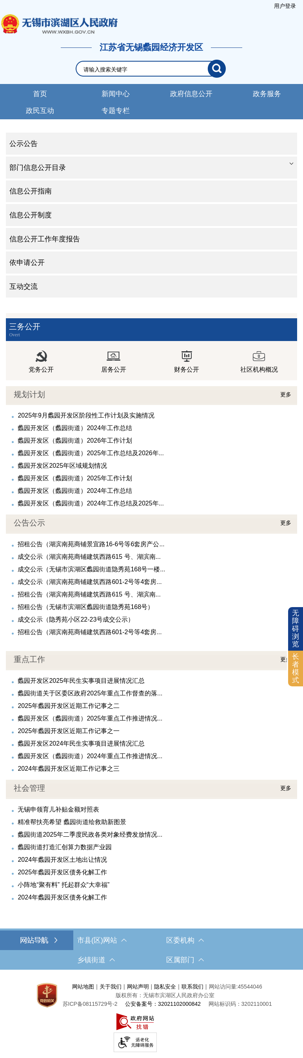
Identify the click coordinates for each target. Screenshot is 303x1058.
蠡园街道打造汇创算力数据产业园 (65, 847)
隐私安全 (165, 986)
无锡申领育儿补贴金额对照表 (58, 809)
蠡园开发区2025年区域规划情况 (62, 465)
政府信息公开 (191, 94)
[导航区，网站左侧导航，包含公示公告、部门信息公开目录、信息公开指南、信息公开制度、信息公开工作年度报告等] (151, 215)
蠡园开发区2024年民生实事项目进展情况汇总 (81, 743)
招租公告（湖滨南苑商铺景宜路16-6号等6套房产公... (91, 544)
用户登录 (285, 6)
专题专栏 (116, 111)
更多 (285, 394)
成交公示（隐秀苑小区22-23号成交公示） (76, 619)
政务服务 (267, 94)
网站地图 (83, 986)
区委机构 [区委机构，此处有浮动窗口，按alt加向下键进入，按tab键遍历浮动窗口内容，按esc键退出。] (185, 940)
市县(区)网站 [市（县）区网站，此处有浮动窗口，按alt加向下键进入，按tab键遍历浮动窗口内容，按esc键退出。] (102, 940)
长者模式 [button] (295, 668)
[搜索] (217, 69)
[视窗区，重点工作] (151, 712)
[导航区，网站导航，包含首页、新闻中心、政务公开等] (151, 101)
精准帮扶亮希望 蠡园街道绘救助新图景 (72, 822)
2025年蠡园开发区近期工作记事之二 (69, 705)
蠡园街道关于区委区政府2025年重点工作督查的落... (90, 693)
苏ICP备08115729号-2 (90, 1004)
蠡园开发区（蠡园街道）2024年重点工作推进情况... (90, 756)
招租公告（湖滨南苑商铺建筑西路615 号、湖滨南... (89, 594)
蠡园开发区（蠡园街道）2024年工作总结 (75, 428)
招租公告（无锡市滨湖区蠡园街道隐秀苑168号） (86, 607)
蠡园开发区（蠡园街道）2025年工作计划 (75, 478)
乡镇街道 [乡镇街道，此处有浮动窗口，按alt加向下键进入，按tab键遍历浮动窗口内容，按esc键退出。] (96, 960)
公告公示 (29, 522)
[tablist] (151, 168)
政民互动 (40, 111)
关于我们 (111, 986)
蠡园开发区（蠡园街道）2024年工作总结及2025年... (91, 503)
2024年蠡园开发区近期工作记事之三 (69, 768)
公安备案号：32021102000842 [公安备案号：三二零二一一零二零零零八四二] (163, 1004)
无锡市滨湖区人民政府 (59, 24)
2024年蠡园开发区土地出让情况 (62, 859)
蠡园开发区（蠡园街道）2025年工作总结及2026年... (91, 453)
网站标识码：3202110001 (240, 1004)
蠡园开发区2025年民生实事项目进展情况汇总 (81, 680)
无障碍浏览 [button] (295, 628)
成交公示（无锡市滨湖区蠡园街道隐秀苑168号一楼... (91, 569)
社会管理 (29, 788)
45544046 (250, 986)
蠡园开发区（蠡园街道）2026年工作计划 (75, 440)
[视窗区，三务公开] (151, 346)
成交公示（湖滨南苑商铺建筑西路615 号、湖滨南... (89, 556)
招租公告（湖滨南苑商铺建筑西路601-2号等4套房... (89, 632)
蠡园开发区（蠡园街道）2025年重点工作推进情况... (90, 718)
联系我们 (192, 986)
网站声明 (138, 986)
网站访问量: (223, 986)
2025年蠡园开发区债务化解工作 (62, 872)
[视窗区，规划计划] (151, 447)
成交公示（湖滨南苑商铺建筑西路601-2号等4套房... (89, 581)
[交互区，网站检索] (151, 69)
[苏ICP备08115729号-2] (90, 1004)
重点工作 (29, 659)
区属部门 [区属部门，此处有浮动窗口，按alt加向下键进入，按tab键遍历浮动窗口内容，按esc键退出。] (185, 960)
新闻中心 (116, 94)
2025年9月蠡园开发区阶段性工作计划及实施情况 (86, 415)
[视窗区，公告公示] (151, 575)
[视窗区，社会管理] (151, 841)
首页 (40, 94)
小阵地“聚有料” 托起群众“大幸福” (63, 884)
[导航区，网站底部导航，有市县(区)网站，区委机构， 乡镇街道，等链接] (151, 950)
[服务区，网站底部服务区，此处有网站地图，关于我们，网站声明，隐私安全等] (151, 1016)
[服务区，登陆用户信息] (285, 6)
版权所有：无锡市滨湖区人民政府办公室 (165, 995)
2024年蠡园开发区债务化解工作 (62, 897)
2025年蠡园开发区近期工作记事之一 (69, 731)
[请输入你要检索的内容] (145, 69)
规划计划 (29, 394)
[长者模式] (295, 668)
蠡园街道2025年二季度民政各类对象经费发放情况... (90, 834)
